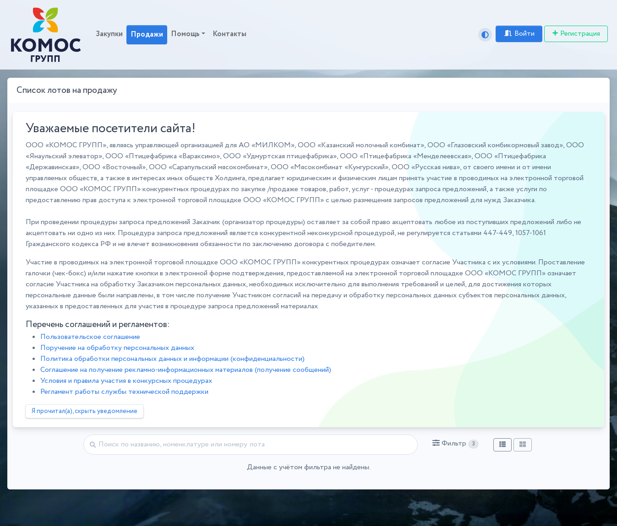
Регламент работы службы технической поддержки (124, 391)
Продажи (147, 34)
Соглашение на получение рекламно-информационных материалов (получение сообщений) (185, 370)
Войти (519, 33)
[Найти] (250, 445)
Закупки (109, 34)
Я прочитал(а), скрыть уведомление (84, 411)
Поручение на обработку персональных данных (117, 348)
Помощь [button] (185, 34)
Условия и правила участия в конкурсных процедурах (126, 381)
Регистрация (576, 33)
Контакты (229, 34)
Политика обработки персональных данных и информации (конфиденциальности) (172, 359)
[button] (455, 443)
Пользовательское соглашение (90, 337)
